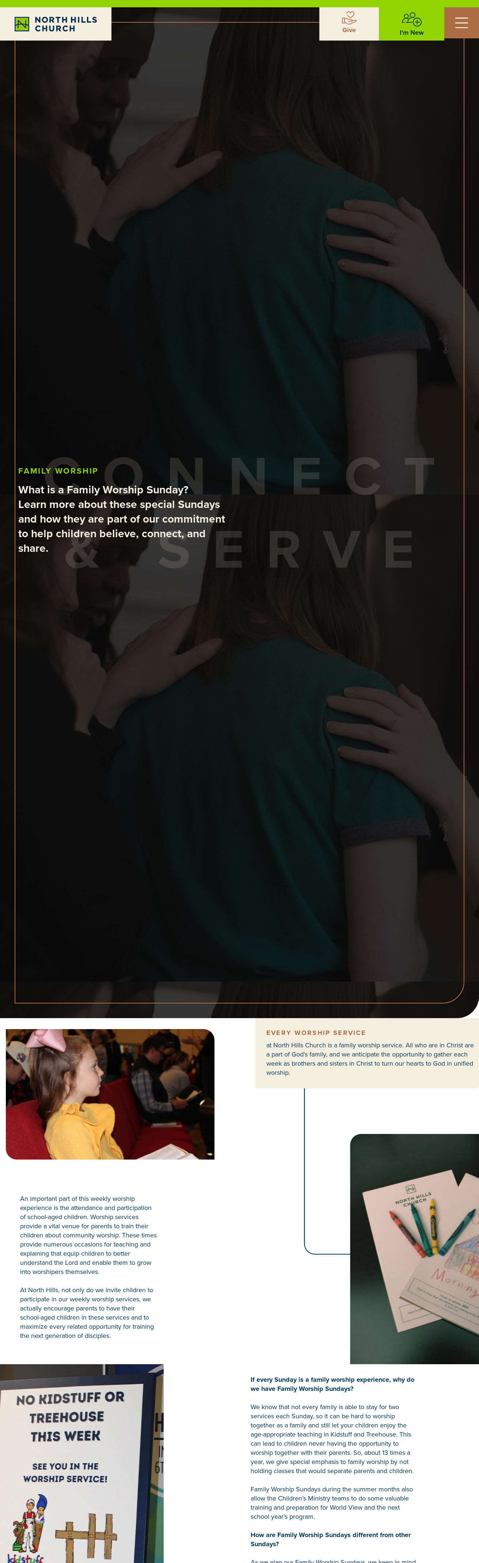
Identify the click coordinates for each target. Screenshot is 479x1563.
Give (349, 30)
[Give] (349, 18)
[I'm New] (412, 19)
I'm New (412, 32)
